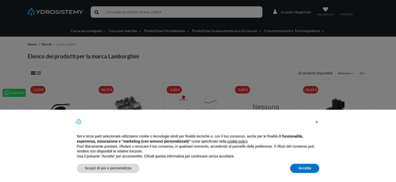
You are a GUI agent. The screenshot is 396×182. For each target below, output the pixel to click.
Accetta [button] (304, 168)
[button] (317, 122)
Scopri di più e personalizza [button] (108, 168)
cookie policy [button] (237, 141)
